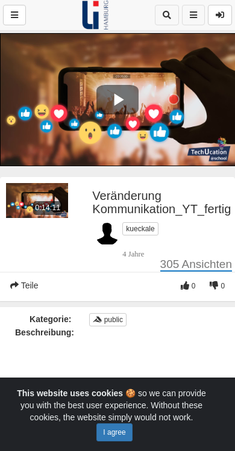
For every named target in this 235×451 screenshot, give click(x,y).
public (108, 320)
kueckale (140, 229)
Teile (24, 285)
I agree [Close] (114, 432)
